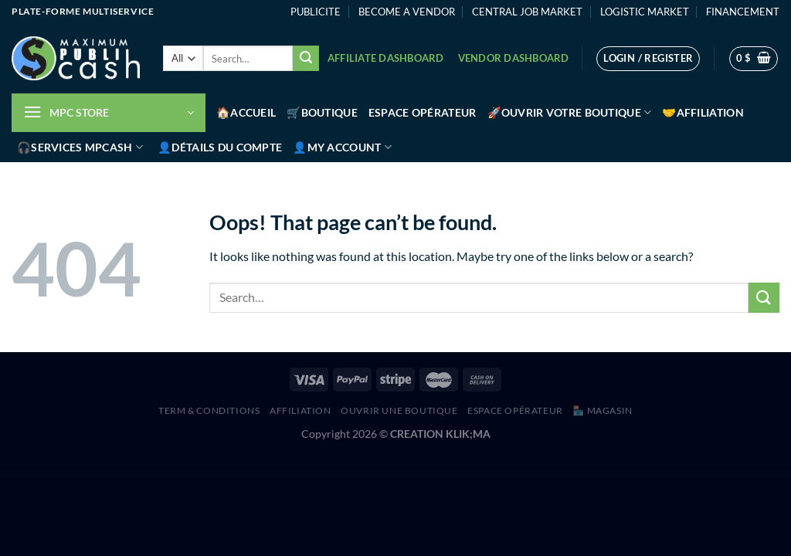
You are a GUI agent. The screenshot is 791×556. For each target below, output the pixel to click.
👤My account (342, 147)
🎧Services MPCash (80, 147)
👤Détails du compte (220, 147)
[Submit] (306, 59)
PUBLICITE (315, 11)
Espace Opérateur (422, 112)
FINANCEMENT (742, 11)
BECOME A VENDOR (406, 11)
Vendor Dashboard (513, 58)
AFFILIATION (300, 410)
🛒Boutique (322, 112)
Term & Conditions (209, 410)
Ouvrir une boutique (399, 410)
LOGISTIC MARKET (644, 11)
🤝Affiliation (702, 112)
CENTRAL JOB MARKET (527, 11)
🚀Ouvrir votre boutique (569, 112)
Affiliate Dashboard (386, 58)
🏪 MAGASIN (602, 410)
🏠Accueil (246, 112)
